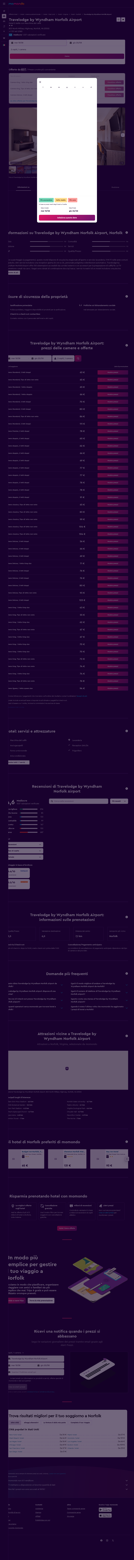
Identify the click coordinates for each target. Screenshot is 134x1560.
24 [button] (28, 88)
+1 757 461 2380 (24, 31)
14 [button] (51, 77)
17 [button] (28, 83)
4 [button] (34, 71)
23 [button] (63, 83)
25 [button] (34, 88)
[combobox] (42, 1363)
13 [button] (46, 77)
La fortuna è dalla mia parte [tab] (61, 1427)
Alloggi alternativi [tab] (37, 1427)
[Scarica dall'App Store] (82, 209)
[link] (71, 1233)
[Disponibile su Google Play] (67, 209)
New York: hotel (21, 1439)
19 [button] (40, 83)
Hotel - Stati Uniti (57, 14)
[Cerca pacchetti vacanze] (4, 26)
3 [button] (28, 71)
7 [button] (51, 71)
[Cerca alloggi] (4, 16)
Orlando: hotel (77, 1453)
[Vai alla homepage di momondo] (16, 3)
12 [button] (40, 77)
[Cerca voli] (4, 11)
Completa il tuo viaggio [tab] (86, 1427)
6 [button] (45, 71)
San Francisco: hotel (23, 1453)
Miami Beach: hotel (22, 1443)
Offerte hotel (21, 14)
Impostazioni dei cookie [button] (21, 712)
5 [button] (40, 71)
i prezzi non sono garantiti (63, 1478)
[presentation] (82, 208)
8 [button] (57, 71)
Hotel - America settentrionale (39, 14)
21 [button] (51, 83)
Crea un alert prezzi (109, 1217)
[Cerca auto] (4, 21)
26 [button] (40, 88)
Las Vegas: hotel (21, 1446)
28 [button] (51, 88)
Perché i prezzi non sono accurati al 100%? (72, 1494)
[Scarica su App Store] (109, 1520)
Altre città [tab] (21, 1427)
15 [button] (57, 77)
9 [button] (63, 71)
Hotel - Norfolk (84, 14)
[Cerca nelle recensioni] (84, 806)
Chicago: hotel (21, 1450)
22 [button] (57, 83)
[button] (4, 3)
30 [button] (63, 88)
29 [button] (57, 88)
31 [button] (28, 94)
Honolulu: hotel (78, 1443)
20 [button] (46, 83)
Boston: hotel (77, 1450)
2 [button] (63, 65)
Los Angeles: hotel (79, 1446)
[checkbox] (24, 878)
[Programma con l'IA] (4, 31)
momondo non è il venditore (72, 1485)
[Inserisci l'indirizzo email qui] (42, 1377)
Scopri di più (88, 701)
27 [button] (46, 88)
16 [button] (63, 77)
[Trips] (4, 38)
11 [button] (34, 77)
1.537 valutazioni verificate (42, 35)
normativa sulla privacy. (53, 1396)
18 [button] (34, 83)
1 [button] (57, 65)
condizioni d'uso (38, 1396)
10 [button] (28, 77)
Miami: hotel (76, 1439)
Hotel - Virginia (71, 14)
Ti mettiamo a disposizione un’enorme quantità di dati (72, 1489)
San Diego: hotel (21, 1456)
